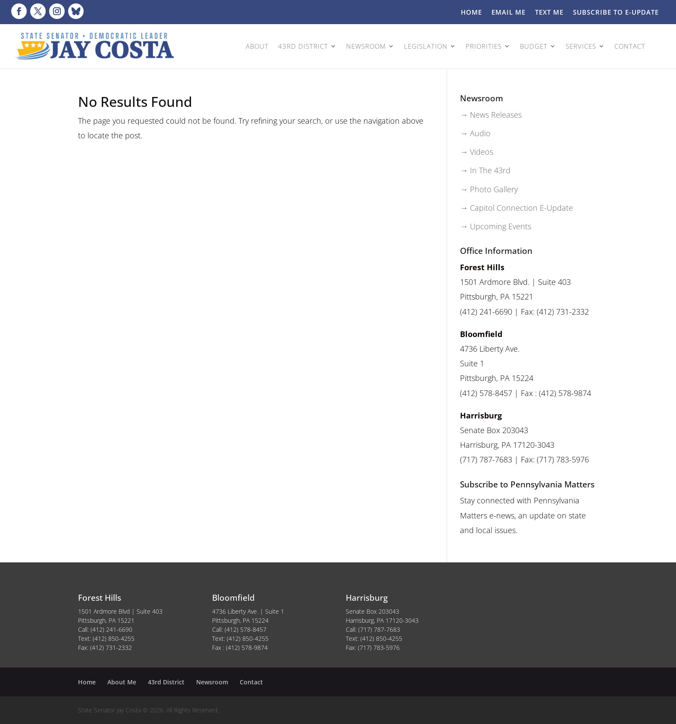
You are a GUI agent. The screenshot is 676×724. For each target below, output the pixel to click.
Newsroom (212, 682)
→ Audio (475, 133)
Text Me (549, 12)
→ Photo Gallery (489, 189)
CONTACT (629, 46)
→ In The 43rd (485, 170)
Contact (251, 682)
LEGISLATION (426, 46)
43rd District (166, 682)
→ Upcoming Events (495, 226)
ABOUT (257, 46)
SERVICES (581, 46)
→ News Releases (491, 114)
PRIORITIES (484, 46)
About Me (121, 682)
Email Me (508, 12)
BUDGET (534, 46)
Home (471, 12)
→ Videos (476, 152)
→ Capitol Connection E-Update (516, 208)
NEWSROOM (366, 46)
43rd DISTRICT (303, 46)
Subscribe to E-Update (616, 12)
